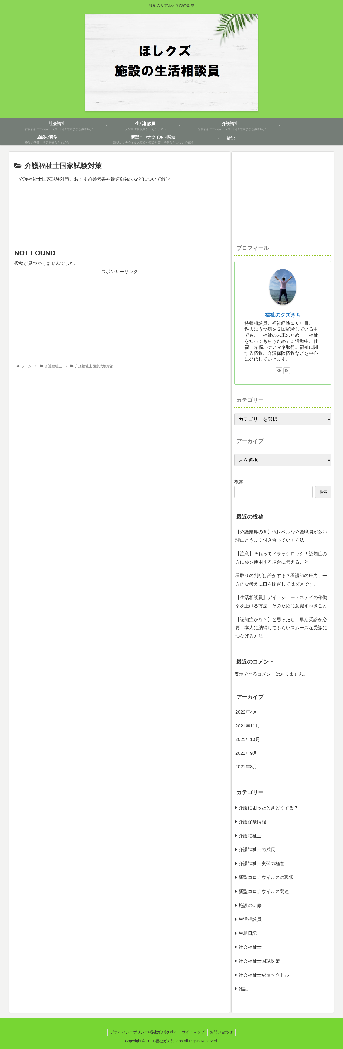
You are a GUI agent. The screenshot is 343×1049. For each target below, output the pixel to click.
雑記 (243, 989)
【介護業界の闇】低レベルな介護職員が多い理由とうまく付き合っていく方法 (281, 536)
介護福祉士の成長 (257, 849)
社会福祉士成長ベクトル (264, 975)
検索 (238, 481)
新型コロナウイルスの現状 (266, 877)
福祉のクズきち (283, 315)
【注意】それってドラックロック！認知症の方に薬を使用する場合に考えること (281, 558)
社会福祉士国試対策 (259, 961)
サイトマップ (193, 1032)
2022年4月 (246, 712)
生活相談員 (250, 919)
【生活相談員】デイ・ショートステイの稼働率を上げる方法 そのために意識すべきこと (281, 601)
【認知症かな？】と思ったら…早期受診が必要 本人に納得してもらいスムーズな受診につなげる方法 (281, 628)
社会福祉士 (250, 947)
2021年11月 (247, 726)
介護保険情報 (252, 821)
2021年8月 (246, 766)
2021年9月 (246, 753)
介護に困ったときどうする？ (268, 807)
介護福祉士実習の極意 (261, 863)
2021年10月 (247, 739)
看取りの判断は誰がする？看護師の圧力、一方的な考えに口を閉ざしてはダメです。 (281, 580)
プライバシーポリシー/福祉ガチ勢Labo (143, 1032)
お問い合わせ (221, 1032)
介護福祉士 (250, 835)
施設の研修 (250, 905)
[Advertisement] (119, 223)
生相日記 (248, 933)
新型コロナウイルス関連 (264, 891)
